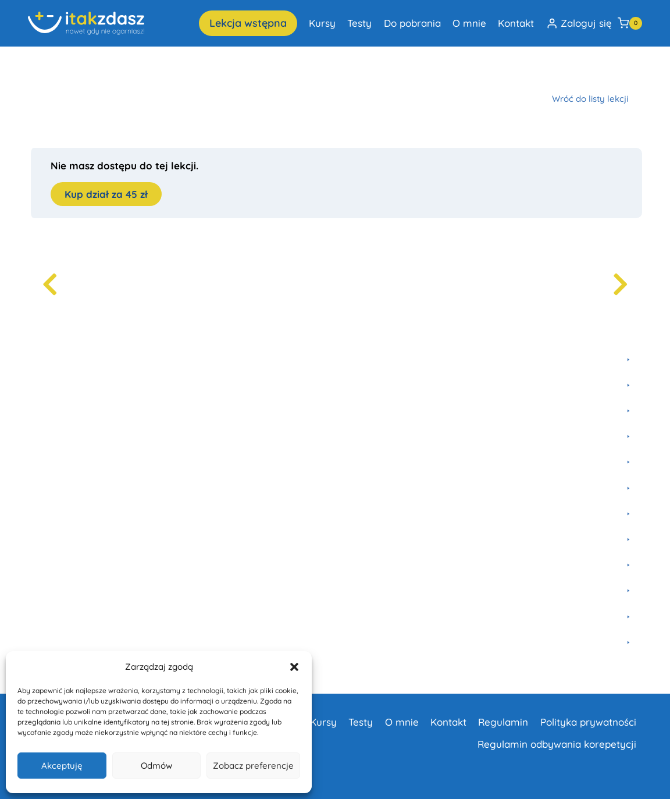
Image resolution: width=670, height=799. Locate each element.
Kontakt (516, 23)
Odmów (156, 765)
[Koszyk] (630, 23)
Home (39, 71)
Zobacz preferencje (253, 765)
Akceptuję (62, 765)
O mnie (469, 23)
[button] (294, 667)
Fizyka (113, 71)
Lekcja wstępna (248, 23)
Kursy (322, 23)
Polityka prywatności (588, 722)
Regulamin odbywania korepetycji (556, 744)
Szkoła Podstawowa (179, 71)
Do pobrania (412, 23)
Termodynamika (265, 71)
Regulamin (503, 722)
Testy (359, 23)
